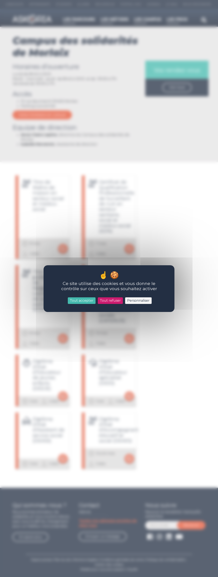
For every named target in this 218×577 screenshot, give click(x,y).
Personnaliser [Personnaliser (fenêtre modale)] (138, 300)
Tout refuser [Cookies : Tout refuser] (110, 300)
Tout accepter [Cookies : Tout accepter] (81, 300)
